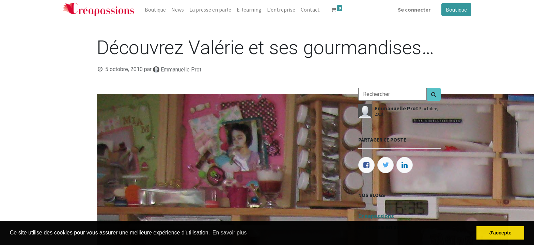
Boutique (456, 9)
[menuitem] (155, 9)
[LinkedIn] (404, 165)
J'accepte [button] (500, 232)
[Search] (434, 94)
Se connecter (414, 9)
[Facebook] (366, 165)
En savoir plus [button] (230, 232)
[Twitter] (385, 165)
